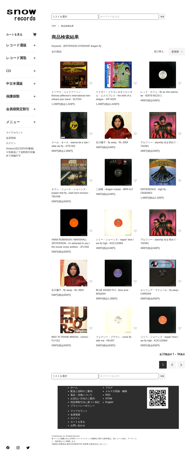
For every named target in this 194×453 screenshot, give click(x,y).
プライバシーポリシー (82, 405)
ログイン (11, 143)
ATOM (108, 398)
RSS (107, 395)
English (109, 402)
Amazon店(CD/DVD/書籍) (20, 148)
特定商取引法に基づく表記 (85, 402)
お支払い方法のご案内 (82, 398)
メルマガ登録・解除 (116, 391)
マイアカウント (14, 132)
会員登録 (11, 138)
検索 (162, 17)
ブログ (109, 387)
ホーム (74, 387)
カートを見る (21, 34)
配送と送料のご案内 (81, 391)
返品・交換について (81, 395)
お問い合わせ (77, 425)
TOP (54, 26)
